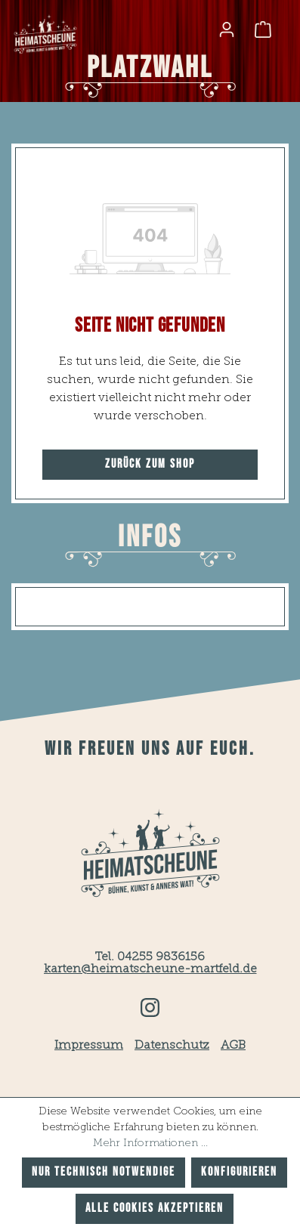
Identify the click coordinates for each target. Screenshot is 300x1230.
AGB (233, 1046)
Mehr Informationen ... (150, 1143)
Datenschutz (172, 1046)
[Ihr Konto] (227, 29)
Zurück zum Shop (150, 464)
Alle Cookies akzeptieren (154, 1208)
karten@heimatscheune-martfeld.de (150, 969)
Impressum (88, 1046)
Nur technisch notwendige (103, 1172)
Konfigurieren (239, 1172)
